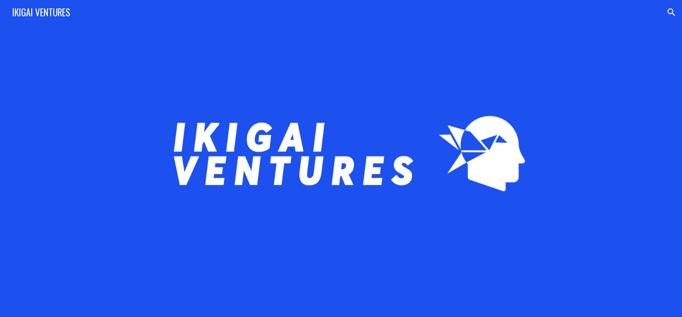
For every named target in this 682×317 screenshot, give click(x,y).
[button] (671, 12)
